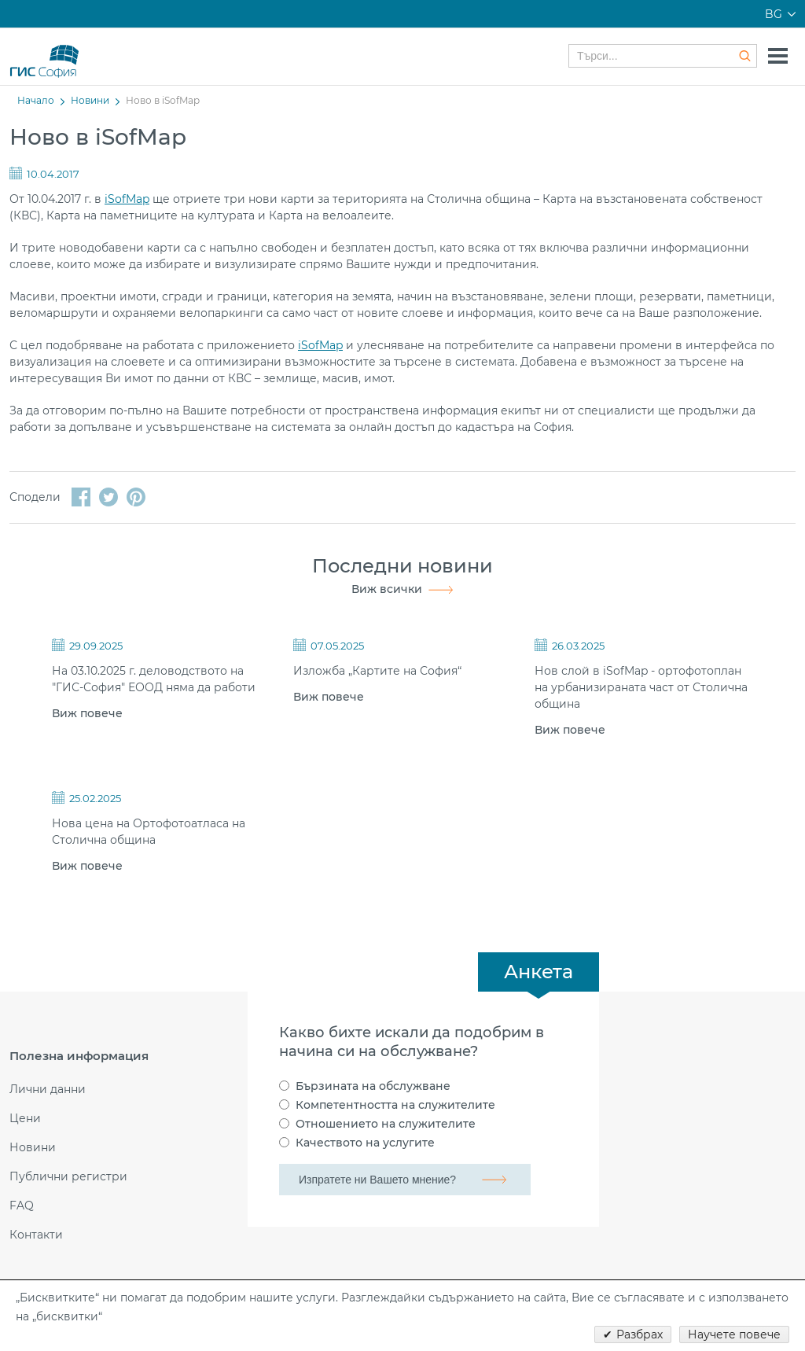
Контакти (36, 1235)
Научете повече (734, 1334)
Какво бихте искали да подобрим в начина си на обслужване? (411, 1042)
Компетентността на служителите (395, 1105)
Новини (90, 100)
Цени (25, 1118)
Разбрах (639, 1334)
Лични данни (47, 1089)
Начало (35, 100)
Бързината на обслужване (373, 1086)
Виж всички (386, 589)
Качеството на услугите (365, 1143)
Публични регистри (68, 1177)
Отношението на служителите (386, 1124)
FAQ (21, 1206)
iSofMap (127, 199)
